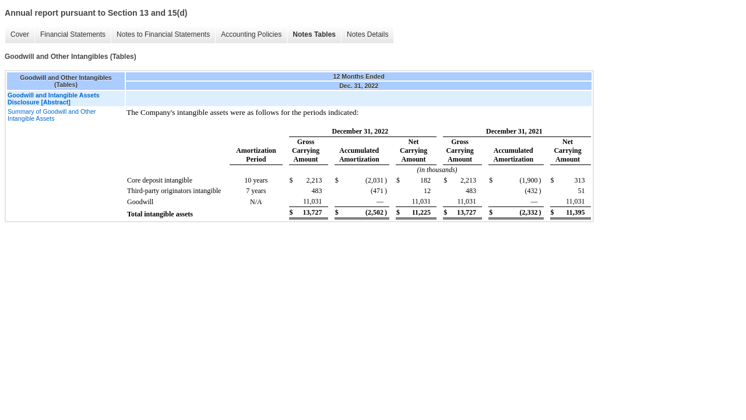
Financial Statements (72, 34)
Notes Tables (314, 34)
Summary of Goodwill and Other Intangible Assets (52, 115)
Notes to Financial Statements (163, 34)
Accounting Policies (251, 34)
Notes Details (367, 34)
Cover (19, 34)
